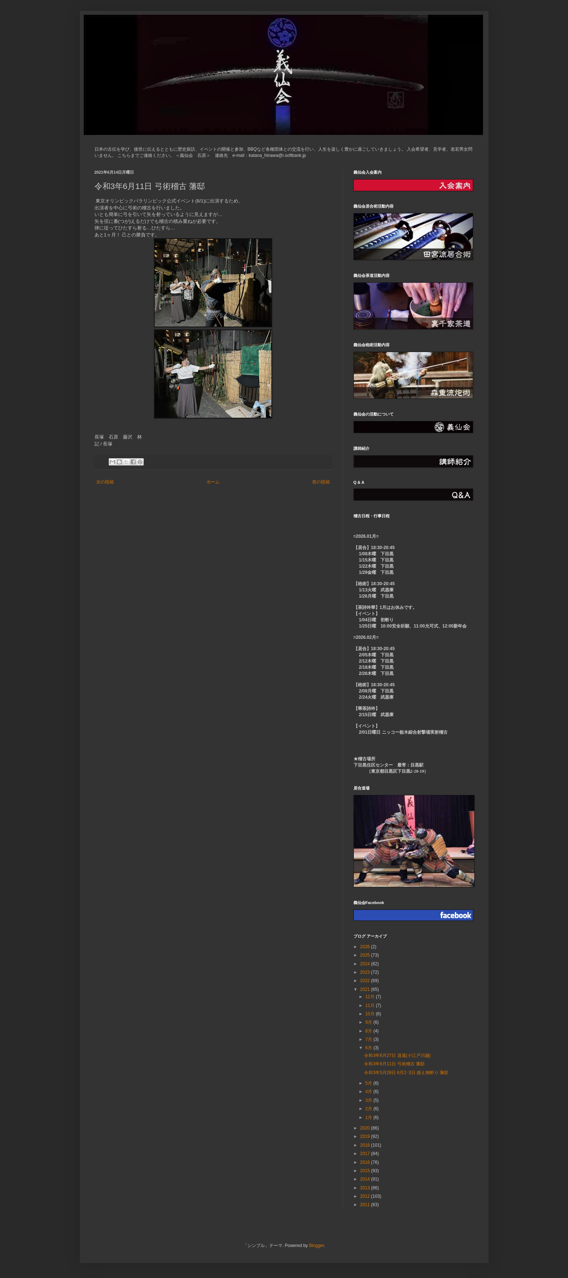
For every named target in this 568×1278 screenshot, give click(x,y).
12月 (370, 996)
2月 (369, 1108)
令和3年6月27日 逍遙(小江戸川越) (397, 1055)
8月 (369, 1031)
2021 (365, 989)
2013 (365, 1187)
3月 (369, 1100)
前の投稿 (321, 481)
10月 (370, 1013)
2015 (365, 1170)
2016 (365, 1162)
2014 (365, 1179)
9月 (369, 1022)
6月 (369, 1047)
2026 (365, 946)
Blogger (316, 1245)
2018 (365, 1145)
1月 (369, 1117)
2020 (365, 1128)
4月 (369, 1091)
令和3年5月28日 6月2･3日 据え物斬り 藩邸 (406, 1072)
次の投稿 (105, 481)
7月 (369, 1039)
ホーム (213, 481)
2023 (365, 972)
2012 (365, 1196)
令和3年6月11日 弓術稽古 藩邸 (394, 1063)
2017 (365, 1153)
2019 (365, 1136)
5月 (369, 1083)
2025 (365, 955)
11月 (370, 1005)
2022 (365, 980)
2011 (365, 1204)
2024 (365, 963)
